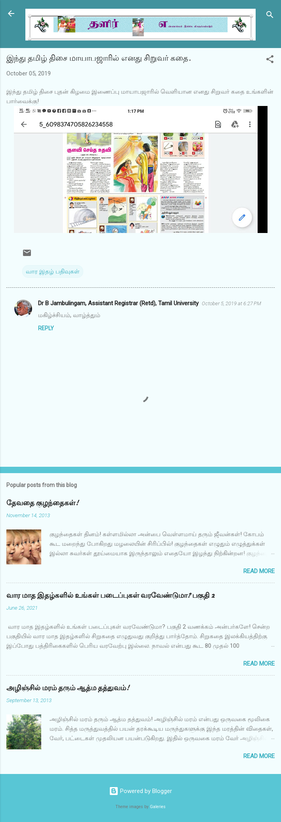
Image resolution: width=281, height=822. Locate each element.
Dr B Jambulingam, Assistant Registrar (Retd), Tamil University (118, 303)
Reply (46, 328)
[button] (270, 60)
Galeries (158, 806)
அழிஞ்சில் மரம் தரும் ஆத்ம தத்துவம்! (67, 688)
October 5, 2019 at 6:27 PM (231, 303)
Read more (259, 571)
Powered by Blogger (140, 791)
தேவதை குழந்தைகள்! (42, 503)
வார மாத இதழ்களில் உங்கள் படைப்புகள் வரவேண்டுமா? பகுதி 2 (110, 596)
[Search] (270, 16)
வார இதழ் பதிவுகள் (53, 271)
